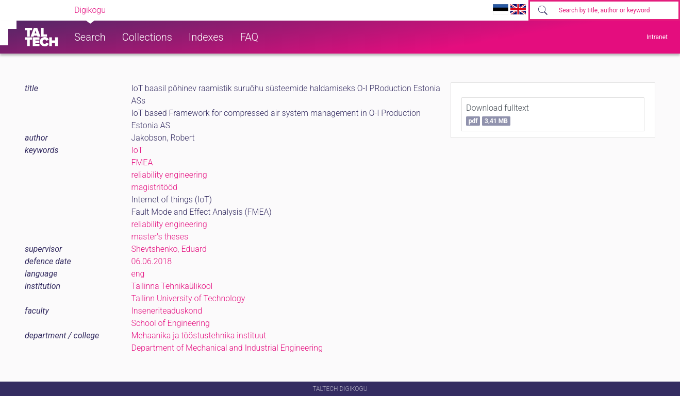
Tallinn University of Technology (188, 298)
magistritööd (154, 187)
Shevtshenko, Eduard (169, 249)
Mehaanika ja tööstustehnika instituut (199, 335)
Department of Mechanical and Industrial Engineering (227, 348)
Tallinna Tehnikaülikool (172, 286)
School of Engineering (170, 323)
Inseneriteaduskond (167, 311)
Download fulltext (497, 114)
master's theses (160, 237)
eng (138, 274)
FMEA (142, 162)
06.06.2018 (151, 261)
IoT (137, 150)
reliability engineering (169, 175)
